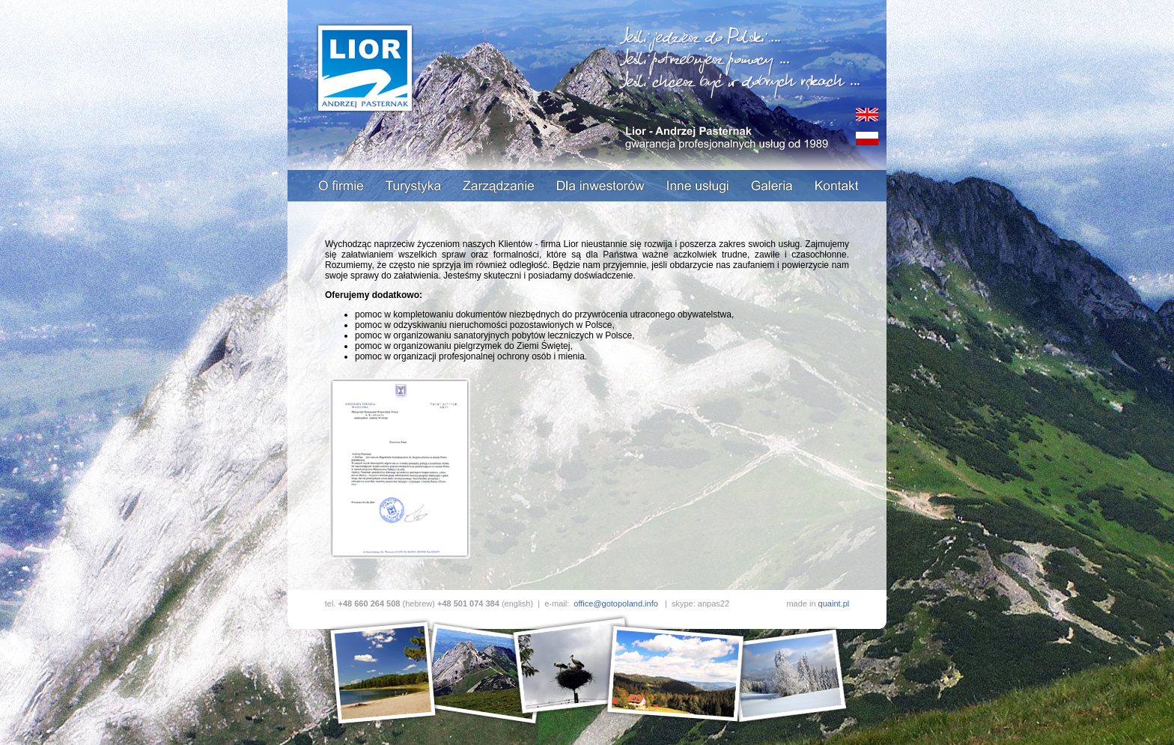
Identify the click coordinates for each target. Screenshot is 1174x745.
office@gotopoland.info (616, 603)
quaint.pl (834, 603)
